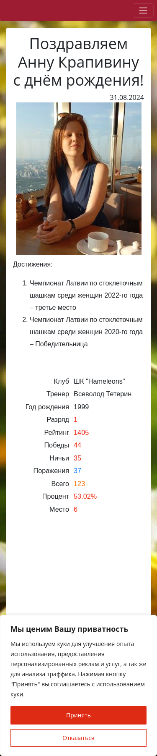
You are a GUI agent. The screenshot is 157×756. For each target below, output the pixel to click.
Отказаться (78, 738)
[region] (78, 685)
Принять (78, 715)
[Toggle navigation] (143, 10)
